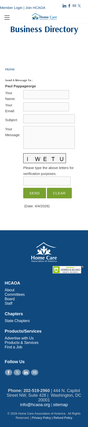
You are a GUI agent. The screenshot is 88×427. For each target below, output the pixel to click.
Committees (15, 294)
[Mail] (74, 6)
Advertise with (17, 338)
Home (10, 69)
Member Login (11, 8)
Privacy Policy (41, 417)
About (10, 290)
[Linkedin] (64, 6)
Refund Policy (63, 417)
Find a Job (13, 347)
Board (10, 299)
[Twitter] (79, 6)
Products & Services (21, 343)
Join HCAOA (35, 8)
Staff (8, 303)
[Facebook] (69, 6)
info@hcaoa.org (35, 404)
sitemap (60, 404)
